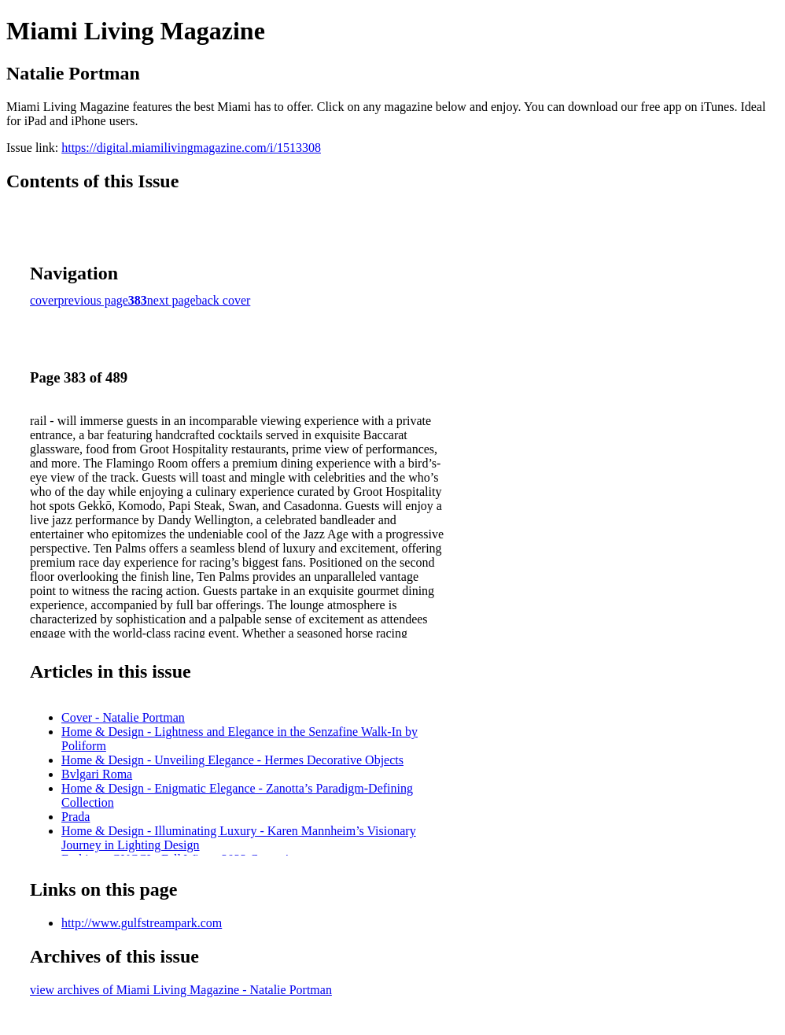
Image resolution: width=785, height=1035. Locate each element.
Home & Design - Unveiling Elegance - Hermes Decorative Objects (232, 760)
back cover (223, 300)
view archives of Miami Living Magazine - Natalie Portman (181, 989)
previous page (93, 300)
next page (171, 300)
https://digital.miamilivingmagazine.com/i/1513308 (191, 147)
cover (44, 300)
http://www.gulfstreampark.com (141, 923)
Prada (75, 816)
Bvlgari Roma (96, 774)
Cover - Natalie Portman (123, 717)
